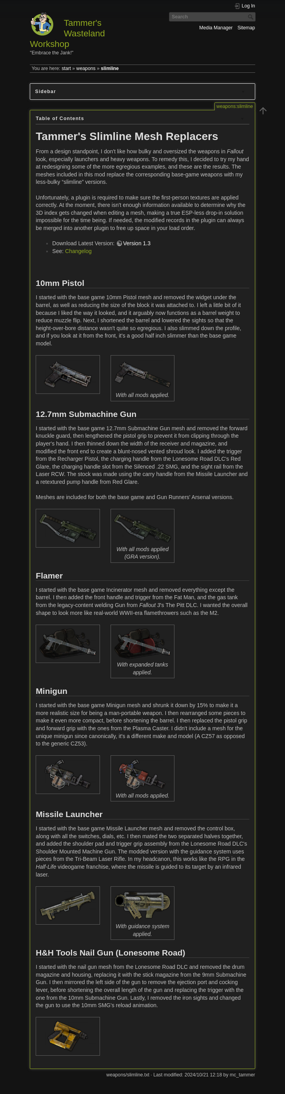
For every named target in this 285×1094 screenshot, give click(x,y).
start (66, 68)
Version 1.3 (137, 243)
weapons (86, 68)
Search (251, 17)
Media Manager (215, 28)
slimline (110, 68)
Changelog (78, 251)
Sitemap (246, 28)
